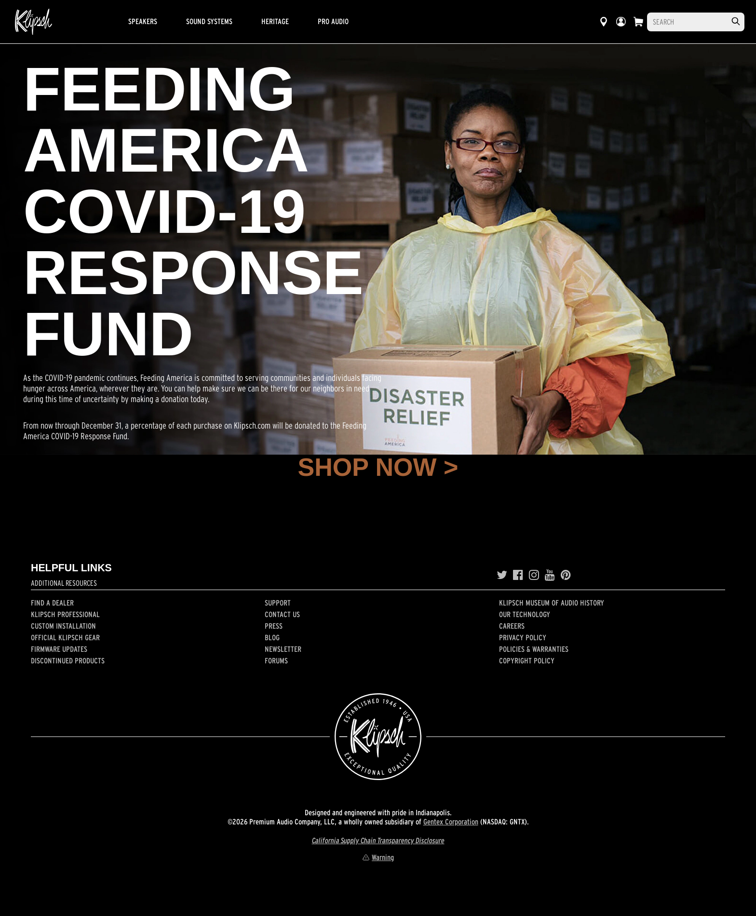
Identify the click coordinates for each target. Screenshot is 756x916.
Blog (272, 637)
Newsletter (283, 649)
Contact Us (282, 614)
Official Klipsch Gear (65, 637)
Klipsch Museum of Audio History (551, 602)
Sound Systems (209, 21)
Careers (512, 625)
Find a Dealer (52, 602)
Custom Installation (63, 625)
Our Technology (524, 614)
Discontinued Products (68, 660)
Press (274, 625)
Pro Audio (333, 21)
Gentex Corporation (450, 821)
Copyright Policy (526, 660)
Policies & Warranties (533, 649)
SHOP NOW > (378, 467)
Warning (378, 857)
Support (278, 602)
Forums (276, 660)
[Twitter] (502, 575)
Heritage (275, 21)
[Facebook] (518, 575)
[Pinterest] (566, 575)
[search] (735, 21)
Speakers (142, 21)
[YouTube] (550, 575)
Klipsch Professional (65, 614)
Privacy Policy (522, 637)
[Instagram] (534, 575)
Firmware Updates (59, 649)
